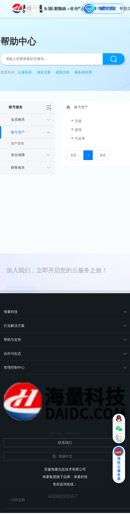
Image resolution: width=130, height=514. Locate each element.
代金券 (80, 138)
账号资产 (81, 107)
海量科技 (11, 469)
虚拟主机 (62, 72)
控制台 (70, 8)
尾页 (103, 155)
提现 (78, 130)
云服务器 (25, 72)
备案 (58, 8)
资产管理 (17, 143)
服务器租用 (83, 72)
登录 (77, 8)
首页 (73, 155)
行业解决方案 (14, 483)
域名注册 (44, 72)
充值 (78, 121)
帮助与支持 (12, 497)
